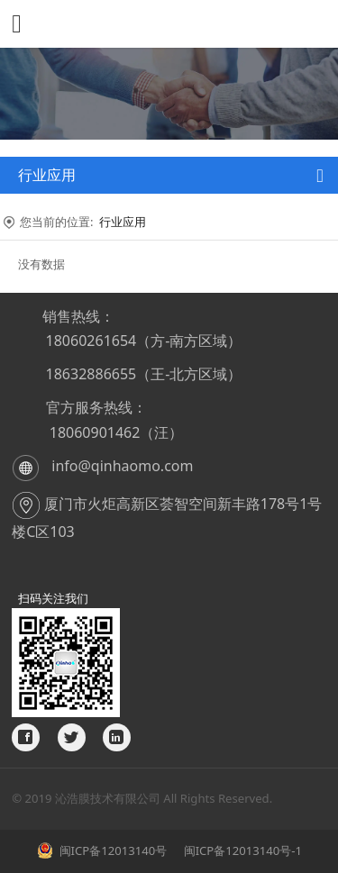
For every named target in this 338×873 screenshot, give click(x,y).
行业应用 (122, 222)
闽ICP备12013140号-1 (241, 850)
